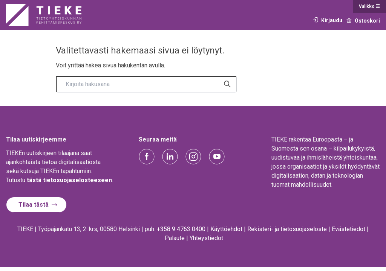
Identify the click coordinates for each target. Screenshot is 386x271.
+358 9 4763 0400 (181, 229)
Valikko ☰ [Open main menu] (369, 6)
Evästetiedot (348, 229)
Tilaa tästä (33, 204)
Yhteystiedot (206, 238)
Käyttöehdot (226, 229)
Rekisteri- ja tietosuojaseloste (287, 229)
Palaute (175, 238)
